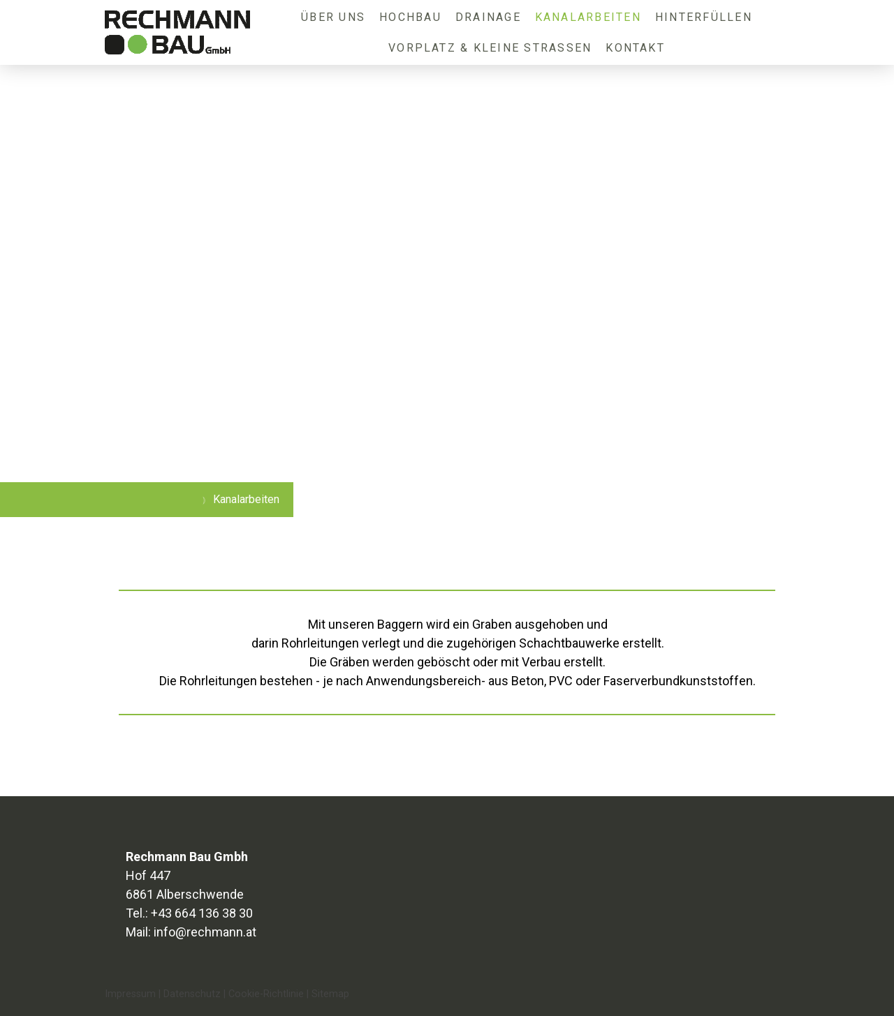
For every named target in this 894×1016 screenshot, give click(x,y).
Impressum (130, 994)
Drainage (488, 17)
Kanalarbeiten (588, 17)
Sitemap (330, 994)
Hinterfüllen (703, 17)
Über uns (333, 17)
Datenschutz (192, 994)
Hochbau (410, 17)
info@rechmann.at (205, 932)
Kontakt (635, 47)
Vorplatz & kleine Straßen (490, 47)
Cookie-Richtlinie (266, 994)
